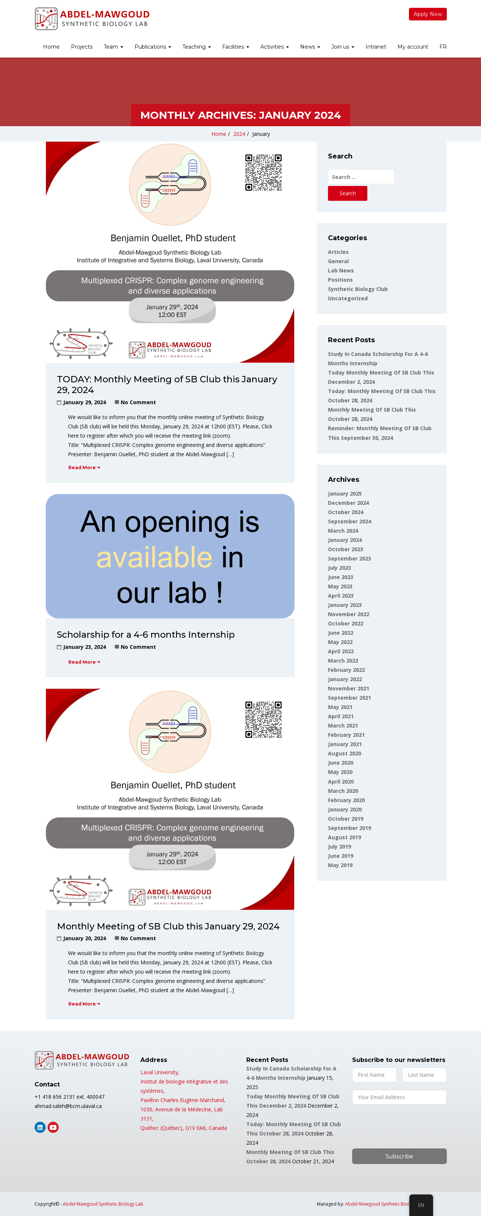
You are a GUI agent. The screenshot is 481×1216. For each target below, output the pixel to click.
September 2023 (349, 558)
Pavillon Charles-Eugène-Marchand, (182, 1100)
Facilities (235, 46)
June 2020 (340, 762)
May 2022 (340, 641)
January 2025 (345, 493)
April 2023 (341, 595)
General (338, 261)
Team (113, 46)
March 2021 (343, 725)
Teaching (196, 46)
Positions (340, 279)
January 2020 (345, 809)
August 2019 (344, 837)
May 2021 (340, 706)
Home (51, 46)
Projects (81, 46)
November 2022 (348, 614)
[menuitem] (51, 47)
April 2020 (341, 781)
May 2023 (340, 586)
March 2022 (343, 660)
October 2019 (345, 818)
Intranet (375, 46)
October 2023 (345, 549)
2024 (239, 133)
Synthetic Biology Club (358, 288)
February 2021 (346, 734)
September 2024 (349, 521)
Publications (152, 46)
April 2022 (341, 651)
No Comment (138, 402)
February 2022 (346, 669)
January (261, 133)
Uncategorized (348, 298)
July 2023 (339, 567)
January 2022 (345, 679)
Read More (84, 467)
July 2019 (339, 846)
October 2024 (345, 512)
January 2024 (345, 539)
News (310, 46)
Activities (274, 46)
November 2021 (348, 688)
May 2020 (340, 771)
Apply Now (428, 14)
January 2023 (345, 604)
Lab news (341, 270)
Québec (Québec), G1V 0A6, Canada (183, 1127)
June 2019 (340, 855)
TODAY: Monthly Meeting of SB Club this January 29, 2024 (167, 384)
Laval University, (159, 1072)
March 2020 (343, 790)
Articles (338, 251)
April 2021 (341, 716)
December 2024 (348, 502)
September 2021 (349, 697)
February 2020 (346, 800)
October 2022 (345, 623)
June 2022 (340, 632)
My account (412, 46)
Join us (342, 46)
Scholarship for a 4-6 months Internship (146, 634)
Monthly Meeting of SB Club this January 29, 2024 (168, 926)
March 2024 (343, 530)
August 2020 (344, 753)
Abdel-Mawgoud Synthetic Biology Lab (103, 1204)
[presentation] (408, 1126)
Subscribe (399, 1156)
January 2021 (345, 744)
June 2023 (340, 577)
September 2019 (349, 827)
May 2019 (340, 865)
